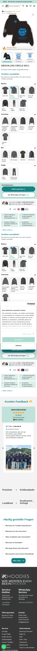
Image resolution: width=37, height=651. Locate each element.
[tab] (10, 486)
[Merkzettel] (30, 6)
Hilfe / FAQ (23, 639)
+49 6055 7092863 (6, 604)
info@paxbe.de (24, 622)
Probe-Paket (6, 634)
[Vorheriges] (4, 30)
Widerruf (22, 634)
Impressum (23, 642)
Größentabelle (7, 639)
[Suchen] (23, 6)
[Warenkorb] (34, 6)
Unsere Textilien (7, 642)
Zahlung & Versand (25, 631)
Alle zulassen (18, 339)
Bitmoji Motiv (6, 647)
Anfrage (4, 631)
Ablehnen (18, 345)
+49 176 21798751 (26, 602)
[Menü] (3, 6)
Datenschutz (23, 645)
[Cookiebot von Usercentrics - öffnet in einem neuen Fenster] (27, 304)
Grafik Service (7, 637)
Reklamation (6, 645)
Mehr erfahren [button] (6, 230)
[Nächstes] (32, 30)
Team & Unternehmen (26, 647)
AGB (20, 637)
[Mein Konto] (27, 6)
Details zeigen (26, 334)
